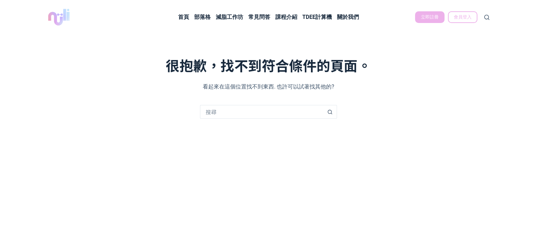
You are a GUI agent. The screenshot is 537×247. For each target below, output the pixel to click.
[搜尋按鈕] (330, 112)
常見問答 (259, 17)
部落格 (202, 17)
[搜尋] (486, 17)
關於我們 (348, 17)
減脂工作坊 (229, 17)
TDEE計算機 (317, 17)
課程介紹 (286, 17)
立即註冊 (430, 17)
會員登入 (463, 17)
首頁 (183, 17)
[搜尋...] (261, 112)
